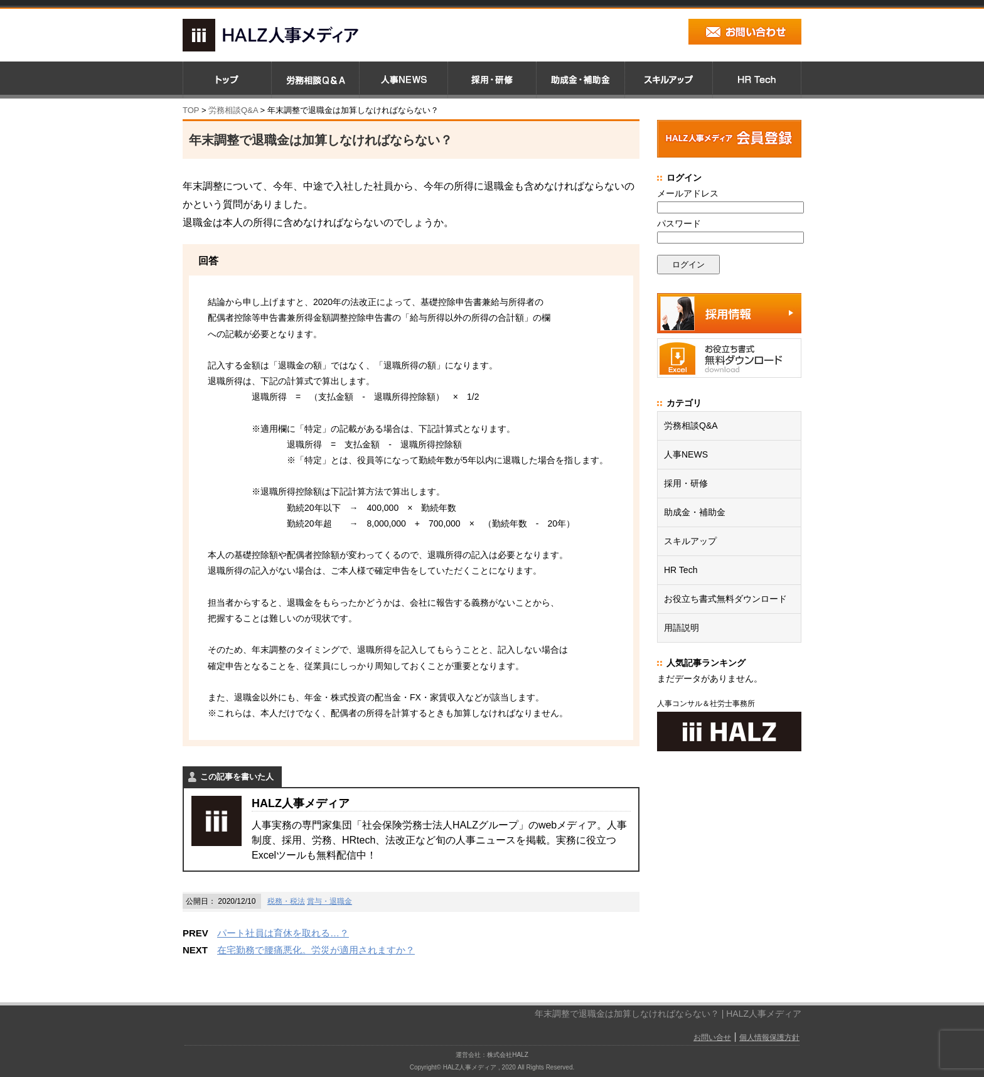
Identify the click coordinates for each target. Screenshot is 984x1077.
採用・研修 (686, 483)
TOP (191, 110)
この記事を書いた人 (237, 776)
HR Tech (680, 570)
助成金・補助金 (694, 512)
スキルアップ (690, 541)
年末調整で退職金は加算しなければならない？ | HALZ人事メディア (668, 1014)
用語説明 (681, 628)
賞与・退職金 (329, 901)
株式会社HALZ (507, 1054)
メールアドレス (688, 193)
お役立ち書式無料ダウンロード (725, 599)
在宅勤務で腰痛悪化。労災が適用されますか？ (316, 950)
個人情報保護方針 (769, 1037)
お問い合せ (712, 1037)
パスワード (679, 223)
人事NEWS (686, 454)
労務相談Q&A (233, 110)
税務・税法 (286, 901)
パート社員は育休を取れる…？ (283, 933)
